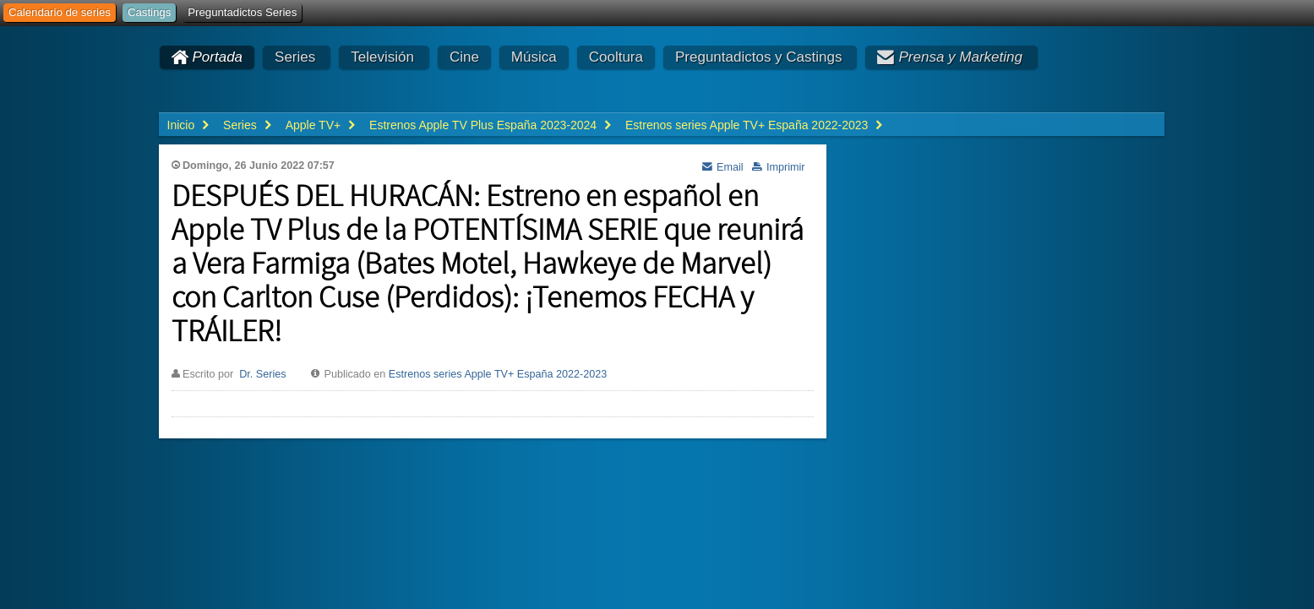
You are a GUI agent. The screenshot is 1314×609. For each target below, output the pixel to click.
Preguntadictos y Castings (758, 57)
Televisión (382, 57)
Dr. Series (262, 374)
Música (534, 57)
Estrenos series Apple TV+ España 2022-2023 (498, 374)
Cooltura (616, 57)
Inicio (181, 125)
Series (295, 57)
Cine (464, 57)
